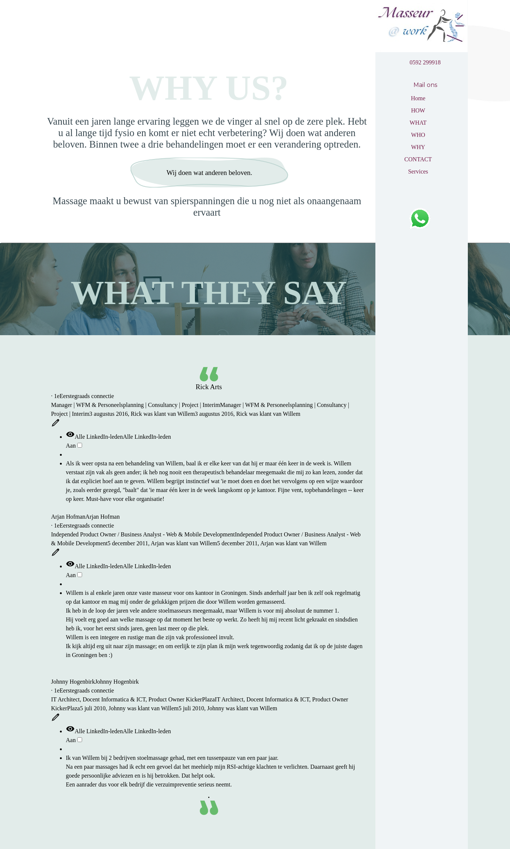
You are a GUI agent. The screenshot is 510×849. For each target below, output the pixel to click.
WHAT (417, 122)
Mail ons (425, 84)
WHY (418, 147)
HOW (418, 110)
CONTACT (418, 159)
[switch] (79, 445)
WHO (418, 135)
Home (418, 98)
